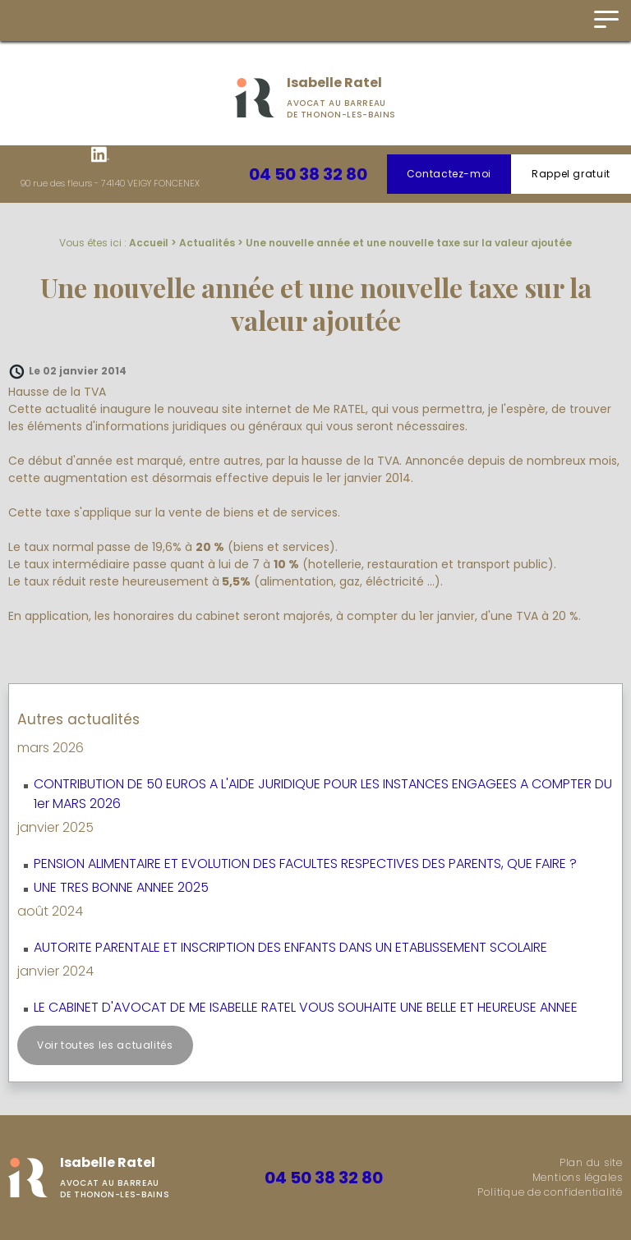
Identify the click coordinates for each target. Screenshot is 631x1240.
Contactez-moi (449, 174)
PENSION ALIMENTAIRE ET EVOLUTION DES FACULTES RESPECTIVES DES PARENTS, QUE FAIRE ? (305, 863)
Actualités (207, 243)
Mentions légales (577, 1177)
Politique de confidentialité (550, 1192)
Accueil (148, 243)
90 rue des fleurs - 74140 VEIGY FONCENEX (110, 183)
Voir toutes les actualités (105, 1045)
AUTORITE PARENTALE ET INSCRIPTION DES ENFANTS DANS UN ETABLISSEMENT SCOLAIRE (290, 947)
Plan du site (591, 1162)
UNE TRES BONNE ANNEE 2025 (121, 887)
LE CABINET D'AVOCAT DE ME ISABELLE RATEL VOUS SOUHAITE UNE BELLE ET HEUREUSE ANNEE (306, 1007)
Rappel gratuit (571, 174)
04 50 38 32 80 (308, 174)
